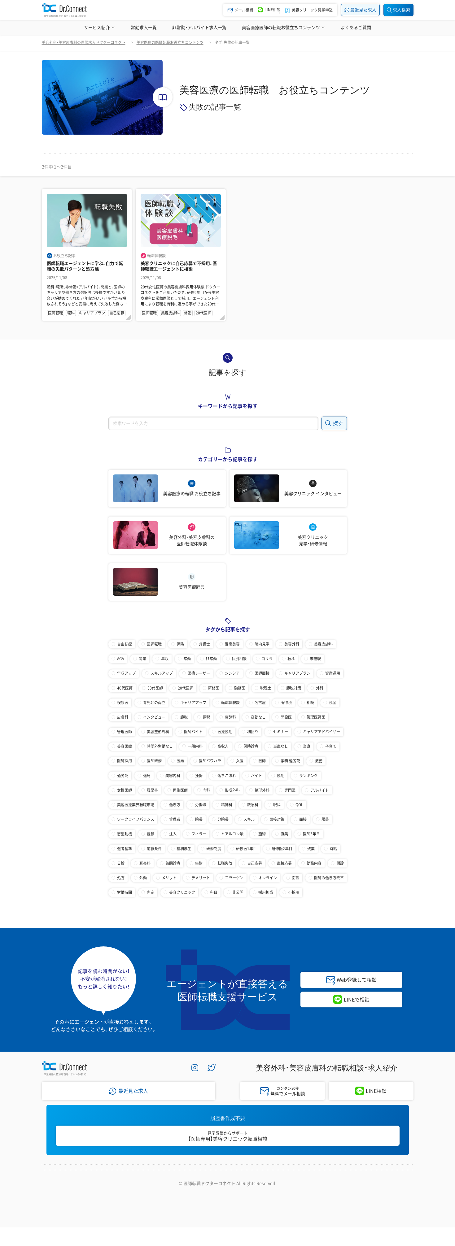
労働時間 (124, 892)
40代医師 (125, 688)
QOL (299, 804)
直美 (284, 834)
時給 (333, 848)
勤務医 (239, 688)
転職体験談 (230, 702)
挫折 (199, 775)
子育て (330, 746)
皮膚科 (122, 717)
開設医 (286, 717)
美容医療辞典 (382, 27)
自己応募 (254, 863)
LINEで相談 (357, 999)
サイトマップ (244, 1176)
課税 (206, 717)
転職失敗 (224, 863)
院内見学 (262, 644)
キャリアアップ (193, 702)
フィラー (198, 834)
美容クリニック (182, 892)
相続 (310, 702)
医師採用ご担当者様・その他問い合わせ (310, 1176)
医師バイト (193, 731)
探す (334, 423)
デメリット (200, 877)
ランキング (308, 775)
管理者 (174, 819)
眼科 (277, 804)
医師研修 (154, 761)
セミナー (280, 731)
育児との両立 (154, 702)
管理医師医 (316, 717)
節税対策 (293, 688)
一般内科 (195, 746)
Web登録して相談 (357, 979)
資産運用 (332, 673)
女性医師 (124, 790)
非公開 (237, 892)
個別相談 (239, 658)
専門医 (289, 790)
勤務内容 (314, 863)
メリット (169, 877)
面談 (295, 877)
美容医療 (124, 746)
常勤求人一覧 (144, 27)
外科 (319, 688)
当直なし (280, 746)
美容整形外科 (158, 731)
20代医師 (185, 688)
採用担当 (265, 892)
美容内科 (172, 775)
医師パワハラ (210, 761)
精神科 (226, 804)
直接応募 (284, 863)
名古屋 (260, 702)
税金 (332, 702)
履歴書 (152, 790)
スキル (249, 819)
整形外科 (262, 790)
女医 (239, 761)
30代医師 (155, 688)
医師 (262, 761)
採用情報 (148, 1176)
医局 (180, 761)
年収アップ (126, 673)
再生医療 (180, 790)
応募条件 (154, 848)
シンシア (232, 673)
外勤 (143, 877)
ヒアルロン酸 (232, 834)
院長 (199, 819)
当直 (306, 746)
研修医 (213, 688)
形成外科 (232, 790)
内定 (150, 892)
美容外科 (291, 644)
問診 (340, 863)
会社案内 (115, 1176)
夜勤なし (258, 717)
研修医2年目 (282, 848)
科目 (213, 892)
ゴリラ (267, 658)
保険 (180, 644)
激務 (318, 761)
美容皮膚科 (323, 644)
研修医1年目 (246, 848)
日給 (121, 863)
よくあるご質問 (356, 27)
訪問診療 (172, 863)
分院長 (223, 819)
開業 (142, 658)
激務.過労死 (290, 761)
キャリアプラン (297, 673)
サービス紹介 (99, 27)
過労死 (122, 775)
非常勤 (211, 658)
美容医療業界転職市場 (135, 804)
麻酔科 (230, 717)
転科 (291, 658)
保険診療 (250, 746)
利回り (252, 731)
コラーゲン (234, 877)
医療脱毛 (224, 731)
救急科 (252, 804)
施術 (262, 834)
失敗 (199, 863)
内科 (206, 790)
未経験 (315, 658)
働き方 (174, 804)
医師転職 (154, 644)
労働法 (200, 804)
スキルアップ (162, 673)
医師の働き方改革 (329, 877)
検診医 (122, 702)
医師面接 (262, 673)
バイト (256, 775)
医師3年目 (311, 834)
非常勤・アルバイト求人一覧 (199, 27)
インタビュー (154, 717)
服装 (325, 819)
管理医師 (124, 731)
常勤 (187, 658)
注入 (173, 834)
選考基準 (124, 848)
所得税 (286, 702)
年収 (164, 658)
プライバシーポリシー (194, 1176)
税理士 (265, 688)
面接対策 (276, 819)
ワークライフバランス (135, 819)
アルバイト (319, 790)
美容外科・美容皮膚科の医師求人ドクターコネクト (83, 42)
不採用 (293, 892)
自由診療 (124, 644)
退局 (147, 775)
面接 (303, 819)
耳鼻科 (145, 863)
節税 (184, 717)
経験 (150, 834)
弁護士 (204, 644)
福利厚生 (184, 848)
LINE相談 (376, 1090)
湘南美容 (232, 644)
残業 (311, 848)
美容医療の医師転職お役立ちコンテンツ (170, 42)
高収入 (223, 746)
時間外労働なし (160, 746)
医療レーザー (199, 673)
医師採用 (124, 761)
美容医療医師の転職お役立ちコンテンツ (283, 27)
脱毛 (280, 775)
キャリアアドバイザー (321, 731)
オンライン (267, 877)
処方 (121, 877)
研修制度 (213, 848)
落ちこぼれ (226, 775)
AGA (120, 658)
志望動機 (124, 834)
